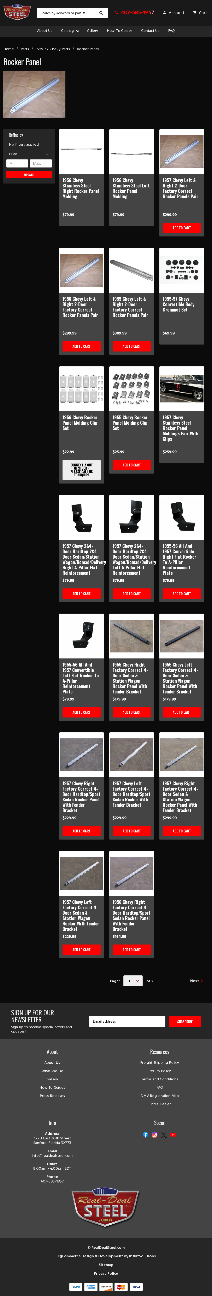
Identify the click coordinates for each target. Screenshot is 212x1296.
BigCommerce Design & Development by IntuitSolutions (106, 1256)
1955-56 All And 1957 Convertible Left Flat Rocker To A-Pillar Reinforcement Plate (81, 678)
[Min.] (17, 163)
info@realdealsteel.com (52, 1155)
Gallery (92, 30)
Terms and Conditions (159, 1079)
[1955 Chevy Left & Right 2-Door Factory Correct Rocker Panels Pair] (131, 270)
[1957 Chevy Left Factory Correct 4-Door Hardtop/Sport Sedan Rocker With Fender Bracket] (131, 755)
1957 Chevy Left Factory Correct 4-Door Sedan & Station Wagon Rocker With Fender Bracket (81, 915)
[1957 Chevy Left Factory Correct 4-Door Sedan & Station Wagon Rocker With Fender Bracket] (81, 873)
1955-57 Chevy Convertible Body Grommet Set (178, 304)
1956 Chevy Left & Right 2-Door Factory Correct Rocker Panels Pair (80, 307)
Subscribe (185, 1021)
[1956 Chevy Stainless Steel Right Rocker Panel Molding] (81, 151)
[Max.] (41, 163)
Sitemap (106, 1264)
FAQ (171, 30)
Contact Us (150, 30)
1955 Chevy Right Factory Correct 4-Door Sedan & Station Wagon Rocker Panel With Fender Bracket (130, 678)
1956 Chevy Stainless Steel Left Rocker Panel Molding (131, 188)
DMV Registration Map (160, 1095)
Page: (115, 981)
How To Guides (52, 1087)
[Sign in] (173, 14)
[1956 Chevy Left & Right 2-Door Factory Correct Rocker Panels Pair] (81, 270)
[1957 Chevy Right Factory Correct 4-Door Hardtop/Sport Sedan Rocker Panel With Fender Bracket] (81, 755)
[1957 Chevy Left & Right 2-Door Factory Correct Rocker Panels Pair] (182, 151)
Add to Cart (182, 227)
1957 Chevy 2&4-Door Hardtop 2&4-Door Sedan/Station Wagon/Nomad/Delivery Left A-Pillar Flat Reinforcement (132, 559)
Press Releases (52, 1095)
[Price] (29, 153)
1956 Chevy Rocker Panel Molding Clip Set (80, 422)
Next (196, 980)
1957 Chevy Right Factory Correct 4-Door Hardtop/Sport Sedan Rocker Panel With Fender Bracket (81, 796)
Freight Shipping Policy (159, 1062)
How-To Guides (119, 30)
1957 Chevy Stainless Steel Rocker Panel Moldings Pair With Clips (180, 427)
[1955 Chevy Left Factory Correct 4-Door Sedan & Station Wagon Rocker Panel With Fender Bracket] (182, 636)
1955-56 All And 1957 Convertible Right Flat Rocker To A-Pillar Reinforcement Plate (179, 559)
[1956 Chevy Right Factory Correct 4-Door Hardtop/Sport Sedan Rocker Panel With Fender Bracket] (131, 873)
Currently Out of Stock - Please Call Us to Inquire (81, 470)
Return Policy (159, 1071)
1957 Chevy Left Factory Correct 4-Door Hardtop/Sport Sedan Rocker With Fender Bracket (132, 793)
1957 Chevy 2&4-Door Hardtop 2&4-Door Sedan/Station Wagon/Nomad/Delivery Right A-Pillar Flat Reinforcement (82, 559)
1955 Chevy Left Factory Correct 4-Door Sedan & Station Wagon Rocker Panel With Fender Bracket (180, 678)
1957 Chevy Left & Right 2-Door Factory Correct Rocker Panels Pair (180, 188)
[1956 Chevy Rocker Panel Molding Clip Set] (81, 389)
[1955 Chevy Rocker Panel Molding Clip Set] (131, 389)
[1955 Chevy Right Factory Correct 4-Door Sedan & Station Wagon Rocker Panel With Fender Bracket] (131, 636)
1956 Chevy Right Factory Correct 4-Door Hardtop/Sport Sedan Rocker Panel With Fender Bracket (132, 915)
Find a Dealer (159, 1104)
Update (29, 174)
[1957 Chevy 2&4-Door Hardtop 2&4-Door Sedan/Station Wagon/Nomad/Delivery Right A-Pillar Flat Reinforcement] (81, 517)
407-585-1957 (52, 1181)
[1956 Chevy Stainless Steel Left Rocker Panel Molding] (131, 151)
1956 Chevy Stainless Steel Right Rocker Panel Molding (81, 188)
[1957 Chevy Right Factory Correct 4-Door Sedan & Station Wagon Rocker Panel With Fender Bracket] (182, 755)
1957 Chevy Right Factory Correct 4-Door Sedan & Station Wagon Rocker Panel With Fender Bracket (180, 796)
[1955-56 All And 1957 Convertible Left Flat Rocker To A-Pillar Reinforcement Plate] (81, 636)
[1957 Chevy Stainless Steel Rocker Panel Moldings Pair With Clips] (182, 389)
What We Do (52, 1071)
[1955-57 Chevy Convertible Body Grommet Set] (182, 270)
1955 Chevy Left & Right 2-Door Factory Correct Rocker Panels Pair (130, 307)
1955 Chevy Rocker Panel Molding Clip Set (130, 422)
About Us (44, 30)
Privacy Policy (106, 1273)
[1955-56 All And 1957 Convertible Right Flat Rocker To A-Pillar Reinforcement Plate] (182, 517)
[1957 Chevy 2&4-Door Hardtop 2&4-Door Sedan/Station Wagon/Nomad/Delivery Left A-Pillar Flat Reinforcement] (131, 517)
